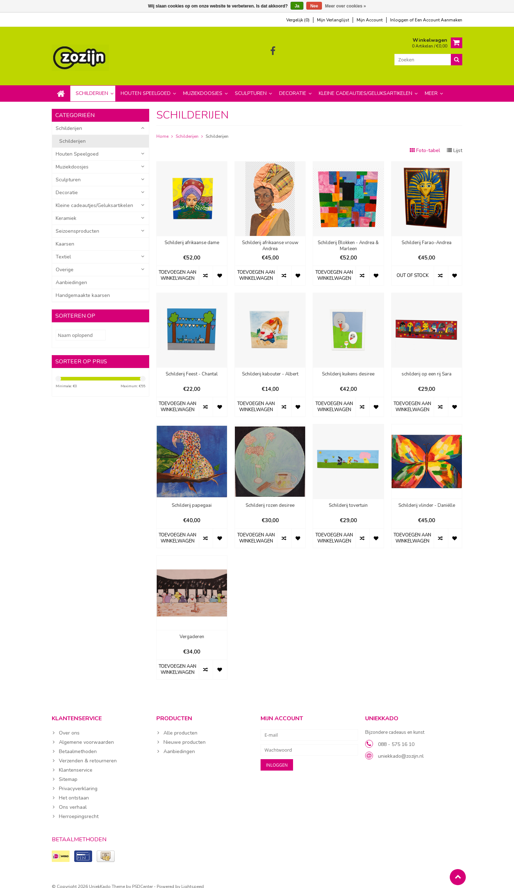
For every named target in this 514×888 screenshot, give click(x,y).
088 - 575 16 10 (396, 737)
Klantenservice (75, 763)
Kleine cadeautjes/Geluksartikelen (365, 86)
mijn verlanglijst (333, 20)
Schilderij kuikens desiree (348, 367)
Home (162, 129)
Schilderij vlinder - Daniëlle (426, 498)
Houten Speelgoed (146, 86)
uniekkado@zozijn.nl (401, 749)
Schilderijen (92, 86)
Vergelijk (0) (297, 20)
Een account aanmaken (438, 20)
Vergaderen (192, 630)
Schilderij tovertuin (348, 498)
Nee (314, 6)
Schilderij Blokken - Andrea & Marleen (348, 239)
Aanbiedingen (71, 275)
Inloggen (399, 20)
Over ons (69, 725)
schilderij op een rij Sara (427, 367)
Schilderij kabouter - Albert (270, 367)
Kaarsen (65, 236)
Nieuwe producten (184, 735)
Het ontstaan (74, 790)
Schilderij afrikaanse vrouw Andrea (270, 239)
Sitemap (68, 772)
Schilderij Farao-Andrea (427, 236)
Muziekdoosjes (202, 86)
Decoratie (292, 86)
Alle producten (180, 725)
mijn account (370, 20)
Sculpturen (251, 86)
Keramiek (66, 211)
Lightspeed (192, 879)
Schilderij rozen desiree (270, 498)
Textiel (63, 249)
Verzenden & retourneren (88, 753)
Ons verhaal (73, 800)
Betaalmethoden (78, 744)
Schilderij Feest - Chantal (192, 367)
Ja (296, 6)
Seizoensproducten (77, 224)
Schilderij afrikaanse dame (192, 236)
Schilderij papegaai (192, 498)
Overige (65, 262)
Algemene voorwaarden (86, 735)
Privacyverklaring (78, 781)
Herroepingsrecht (79, 809)
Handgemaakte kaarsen (83, 288)
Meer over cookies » (345, 6)
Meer (431, 86)
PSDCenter (142, 879)
